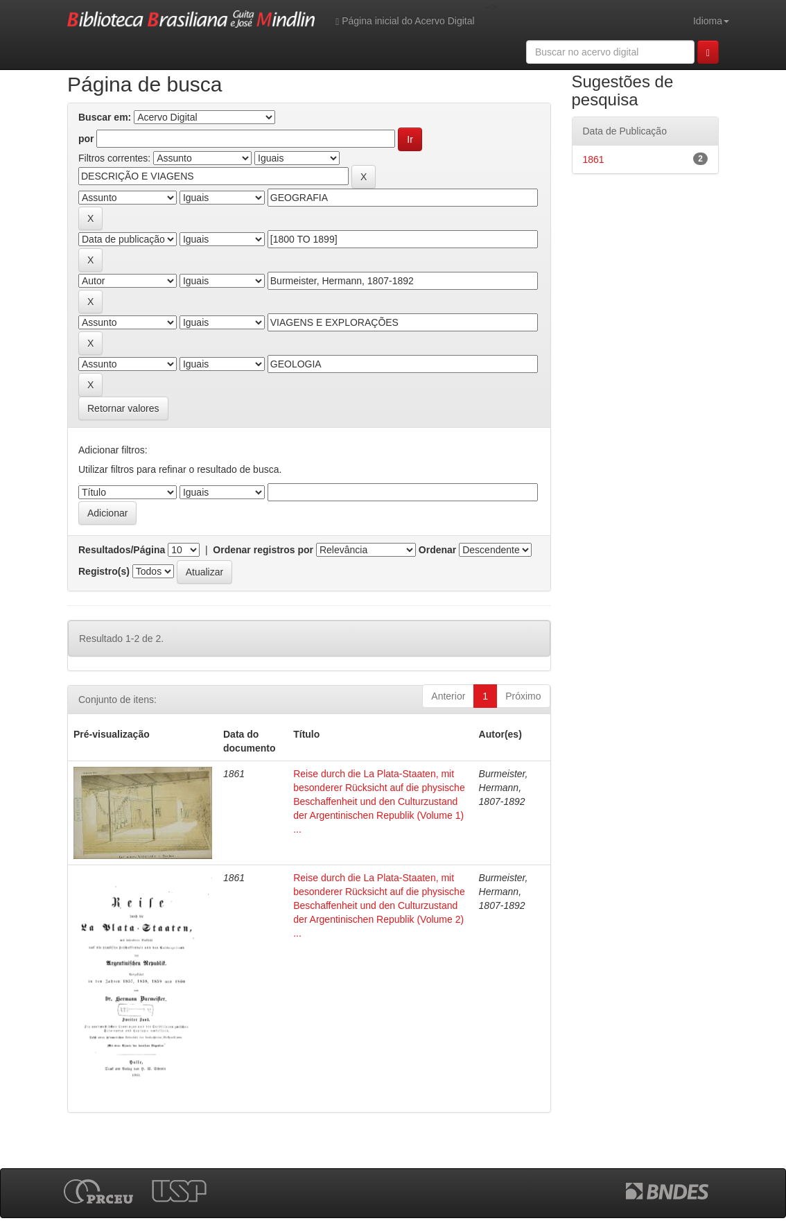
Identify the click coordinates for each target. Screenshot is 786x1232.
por (86, 138)
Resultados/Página (121, 549)
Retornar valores (123, 408)
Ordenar (437, 549)
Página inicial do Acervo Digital (404, 21)
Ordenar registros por (263, 549)
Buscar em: (104, 117)
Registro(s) (104, 571)
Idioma (711, 20)
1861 (593, 159)
